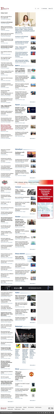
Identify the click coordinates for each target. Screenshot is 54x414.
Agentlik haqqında (11, 407)
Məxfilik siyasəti (17, 409)
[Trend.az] (5, 8)
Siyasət (17, 104)
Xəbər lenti (4, 13)
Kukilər (23, 409)
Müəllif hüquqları (38, 407)
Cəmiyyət (18, 187)
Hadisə (17, 292)
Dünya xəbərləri (20, 253)
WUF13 (17, 65)
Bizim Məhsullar (31, 407)
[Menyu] (50, 8)
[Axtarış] (35, 8)
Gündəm (17, 216)
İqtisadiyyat (18, 149)
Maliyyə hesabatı (19, 407)
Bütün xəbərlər (32, 138)
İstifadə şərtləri (10, 409)
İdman (17, 369)
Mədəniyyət (18, 326)
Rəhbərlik (25, 407)
